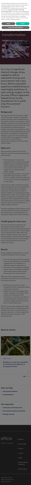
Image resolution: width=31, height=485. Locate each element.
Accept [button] (23, 23)
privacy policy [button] (6, 6)
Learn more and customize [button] (15, 27)
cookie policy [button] (25, 11)
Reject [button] (8, 23)
